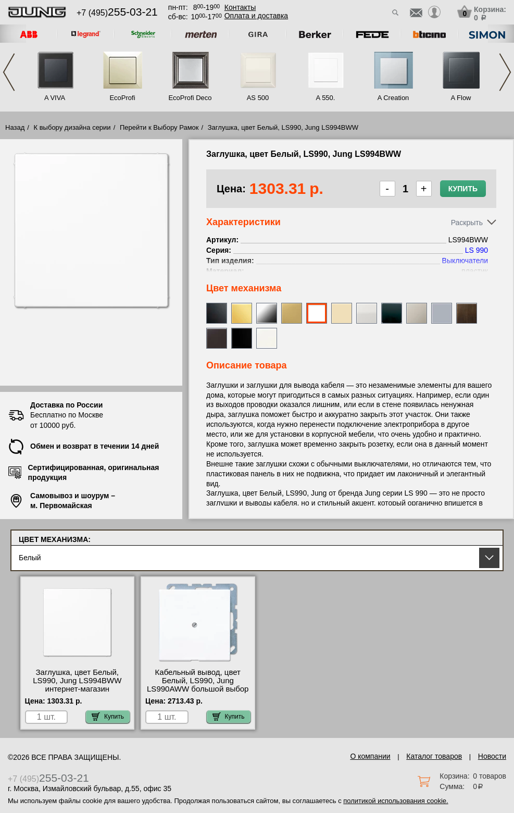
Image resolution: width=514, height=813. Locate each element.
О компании (370, 756)
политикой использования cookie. (395, 801)
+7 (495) (117, 12)
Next (505, 72)
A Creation (393, 98)
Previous (9, 72)
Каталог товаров (434, 756)
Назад (14, 127)
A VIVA (54, 98)
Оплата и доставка (256, 15)
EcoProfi (122, 98)
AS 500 (258, 98)
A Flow (460, 98)
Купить (463, 188)
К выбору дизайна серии (72, 127)
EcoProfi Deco (189, 98)
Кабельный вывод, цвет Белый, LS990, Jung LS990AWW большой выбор (197, 680)
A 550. (325, 98)
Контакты (240, 7)
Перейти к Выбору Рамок (159, 127)
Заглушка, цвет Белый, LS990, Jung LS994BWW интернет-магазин (77, 680)
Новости (492, 756)
